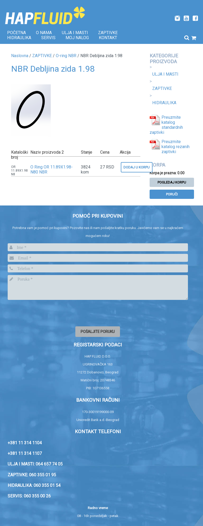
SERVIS (48, 37)
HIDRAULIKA (164, 102)
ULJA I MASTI (165, 74)
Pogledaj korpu (172, 182)
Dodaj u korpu (136, 167)
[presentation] (48, 312)
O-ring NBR (66, 55)
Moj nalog (77, 37)
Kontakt (108, 37)
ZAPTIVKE (162, 88)
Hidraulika (19, 37)
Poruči (172, 194)
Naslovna (19, 55)
